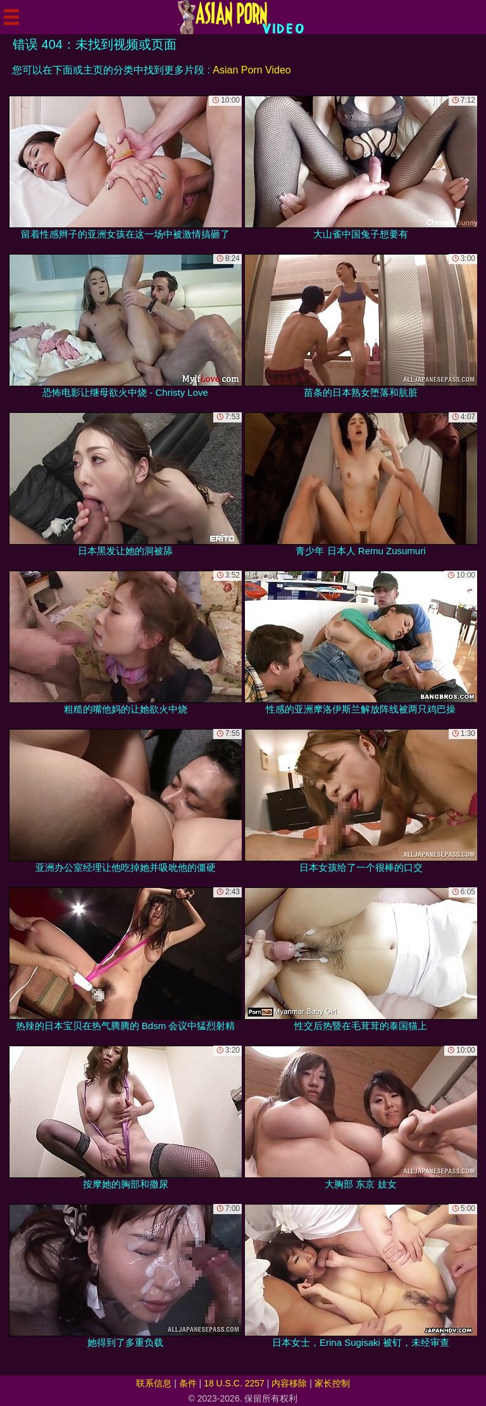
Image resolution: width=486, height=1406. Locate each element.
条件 (188, 1383)
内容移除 (289, 1383)
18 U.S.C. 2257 (234, 1383)
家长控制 (332, 1383)
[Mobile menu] (11, 17)
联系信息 (153, 1383)
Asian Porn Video (251, 70)
